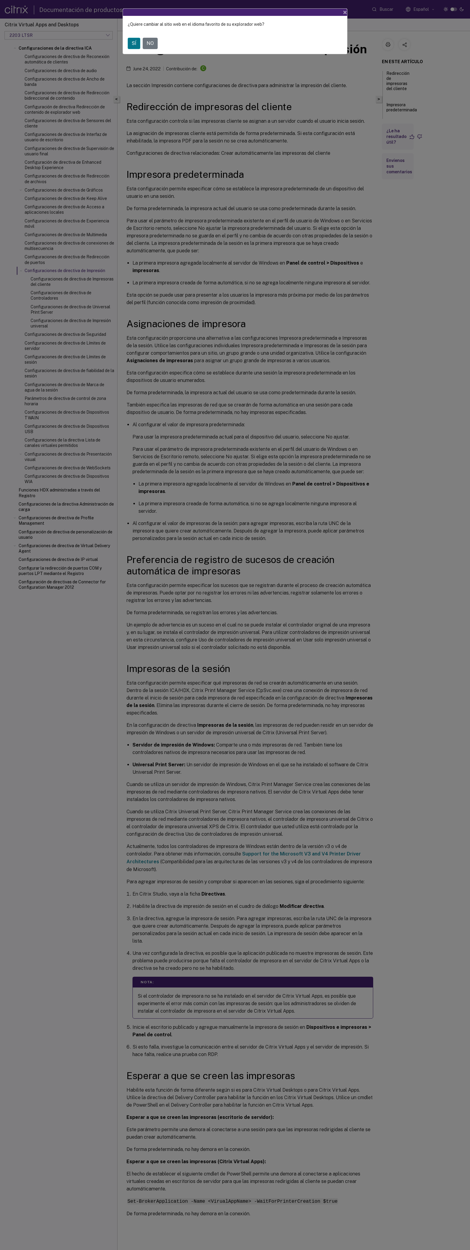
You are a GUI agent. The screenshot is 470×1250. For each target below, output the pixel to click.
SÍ (134, 43)
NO (150, 43)
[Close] (345, 12)
